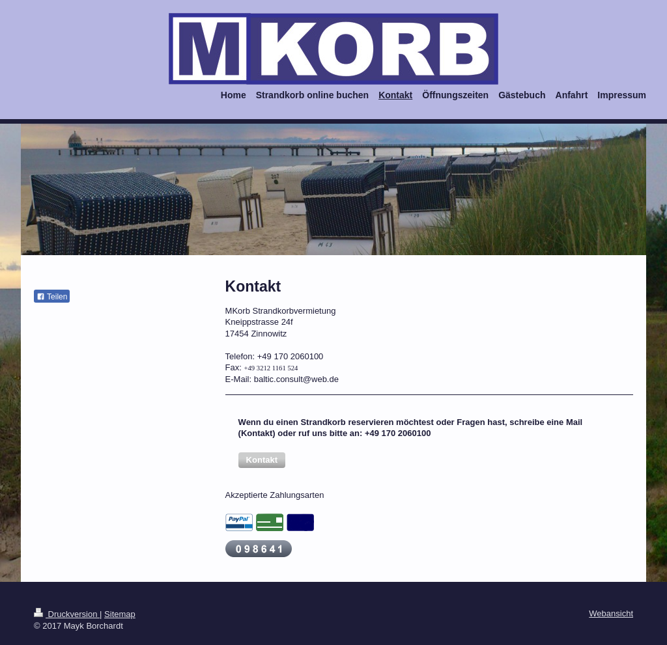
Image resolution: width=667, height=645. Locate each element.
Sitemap (119, 614)
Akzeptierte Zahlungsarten (274, 495)
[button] (261, 460)
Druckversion (67, 614)
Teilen (51, 296)
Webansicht (611, 613)
